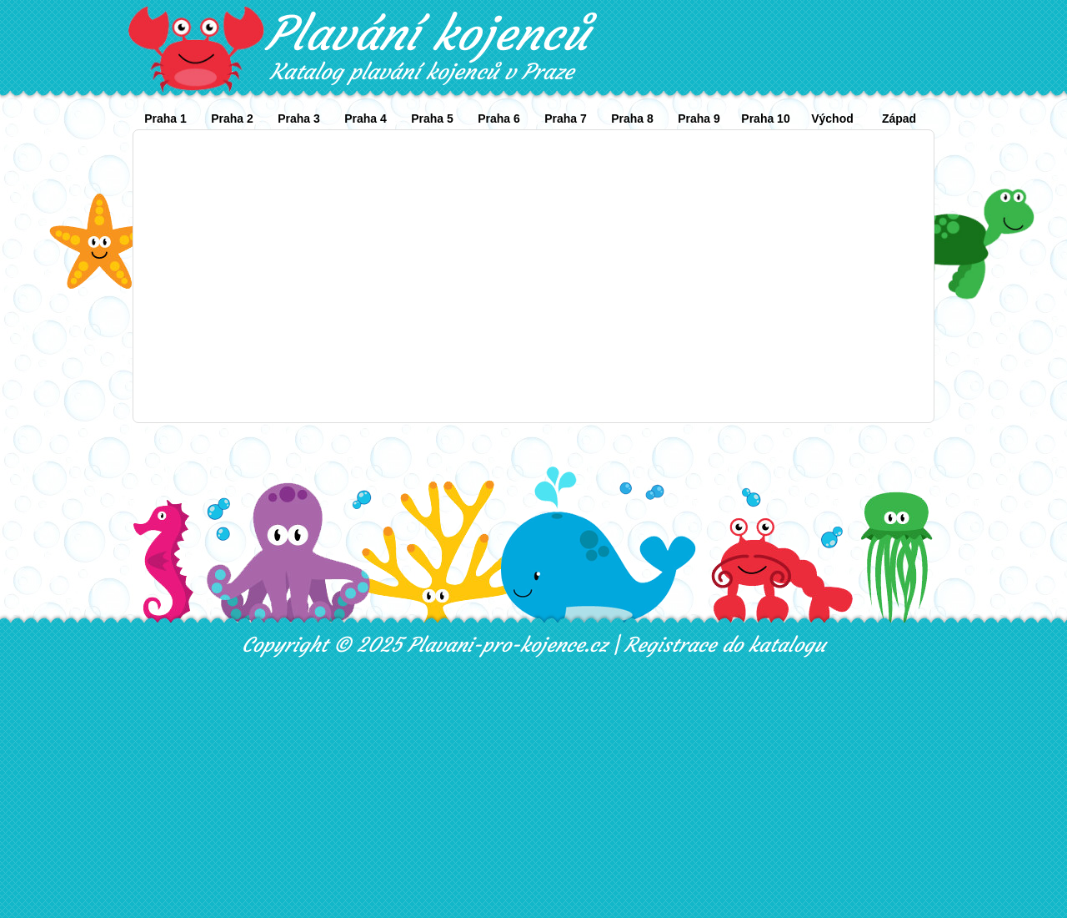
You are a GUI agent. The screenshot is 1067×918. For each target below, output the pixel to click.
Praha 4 (365, 118)
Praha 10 (765, 118)
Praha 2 (232, 118)
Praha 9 (699, 118)
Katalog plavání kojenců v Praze (422, 71)
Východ (832, 118)
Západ (899, 118)
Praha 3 (299, 118)
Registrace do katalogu (724, 645)
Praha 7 (565, 118)
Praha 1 (165, 118)
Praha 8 (632, 118)
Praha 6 (499, 118)
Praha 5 (432, 118)
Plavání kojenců (427, 33)
